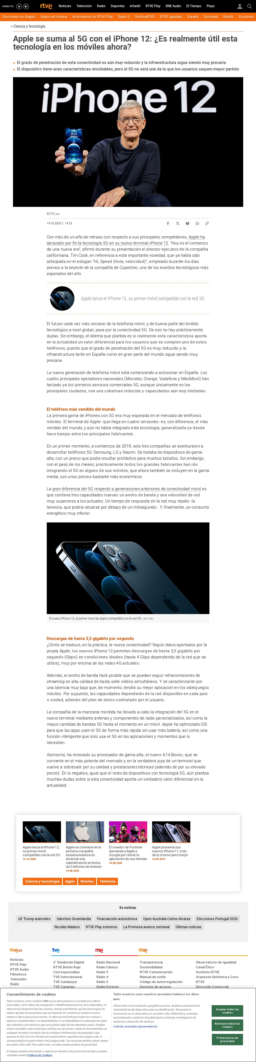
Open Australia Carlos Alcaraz (167, 919)
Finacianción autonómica (117, 919)
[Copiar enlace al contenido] (207, 222)
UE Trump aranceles (34, 919)
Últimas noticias (189, 927)
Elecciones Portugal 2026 (217, 919)
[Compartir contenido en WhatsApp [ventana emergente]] (197, 222)
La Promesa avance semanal (146, 927)
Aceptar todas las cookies (227, 1011)
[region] (128, 1025)
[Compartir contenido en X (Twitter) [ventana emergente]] (178, 222)
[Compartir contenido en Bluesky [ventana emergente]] (187, 222)
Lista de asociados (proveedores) (135, 1026)
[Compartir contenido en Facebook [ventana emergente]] (168, 222)
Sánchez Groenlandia (74, 919)
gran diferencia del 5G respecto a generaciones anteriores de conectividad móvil (126, 488)
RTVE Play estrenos (101, 927)
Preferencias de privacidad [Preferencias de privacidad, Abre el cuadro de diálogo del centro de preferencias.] (227, 1039)
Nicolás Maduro (67, 927)
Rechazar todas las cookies (227, 1025)
